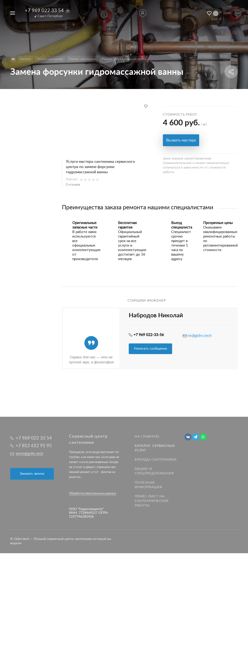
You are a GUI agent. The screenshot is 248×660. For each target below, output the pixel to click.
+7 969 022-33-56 (148, 335)
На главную (147, 436)
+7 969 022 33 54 (44, 10)
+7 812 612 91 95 (34, 446)
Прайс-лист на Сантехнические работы (152, 501)
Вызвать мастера (181, 140)
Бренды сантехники (156, 459)
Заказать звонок (32, 473)
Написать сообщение (150, 348)
